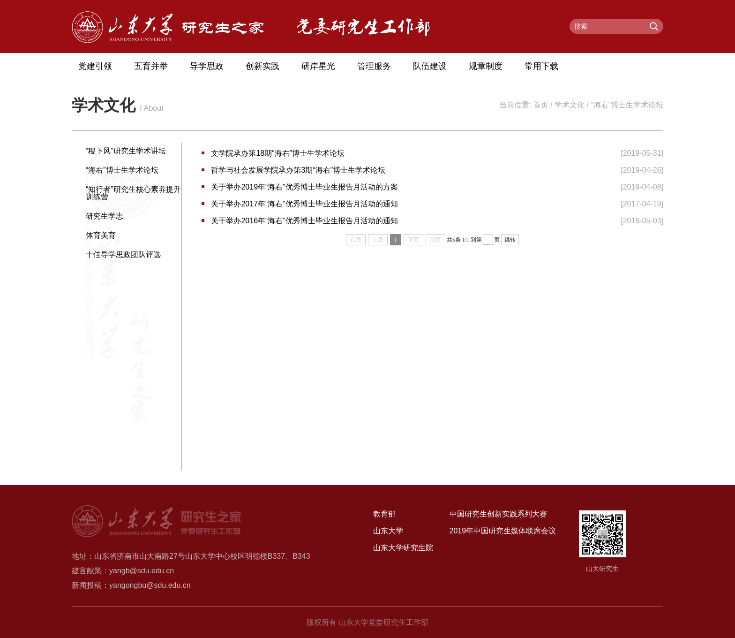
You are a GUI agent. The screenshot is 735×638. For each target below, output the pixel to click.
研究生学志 (104, 216)
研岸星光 (318, 66)
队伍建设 (430, 66)
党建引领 (95, 66)
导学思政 (207, 66)
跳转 (510, 239)
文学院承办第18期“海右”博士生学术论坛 (277, 153)
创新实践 (262, 66)
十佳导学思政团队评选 (123, 254)
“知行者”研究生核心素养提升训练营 (133, 193)
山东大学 (388, 531)
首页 (540, 105)
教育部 (384, 514)
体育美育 (101, 235)
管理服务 (374, 66)
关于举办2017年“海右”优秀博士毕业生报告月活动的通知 (304, 204)
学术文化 (570, 105)
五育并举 (151, 66)
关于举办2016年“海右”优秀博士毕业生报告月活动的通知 (304, 221)
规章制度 (485, 66)
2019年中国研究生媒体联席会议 (503, 531)
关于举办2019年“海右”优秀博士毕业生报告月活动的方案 (304, 187)
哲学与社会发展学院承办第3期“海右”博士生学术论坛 (298, 170)
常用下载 (541, 66)
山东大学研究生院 (403, 548)
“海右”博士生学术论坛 (627, 105)
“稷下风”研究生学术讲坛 (126, 151)
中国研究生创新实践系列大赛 (498, 514)
